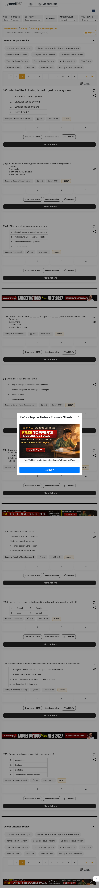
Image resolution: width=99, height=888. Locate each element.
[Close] (79, 416)
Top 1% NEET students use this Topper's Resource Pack (49, 460)
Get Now (49, 469)
